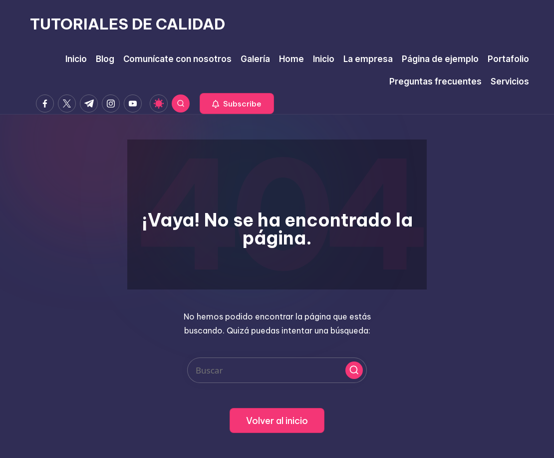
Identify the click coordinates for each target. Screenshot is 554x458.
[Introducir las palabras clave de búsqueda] (277, 370)
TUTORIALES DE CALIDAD (127, 24)
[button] (237, 103)
